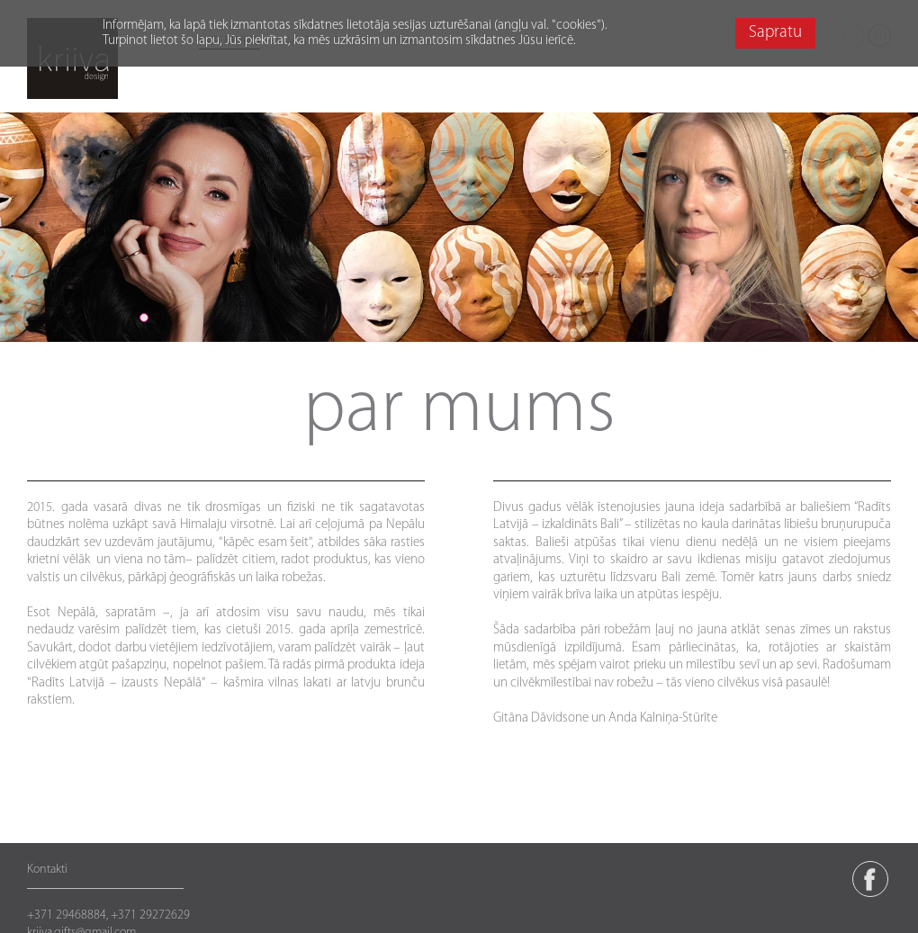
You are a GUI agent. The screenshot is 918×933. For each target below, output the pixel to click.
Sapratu (775, 32)
